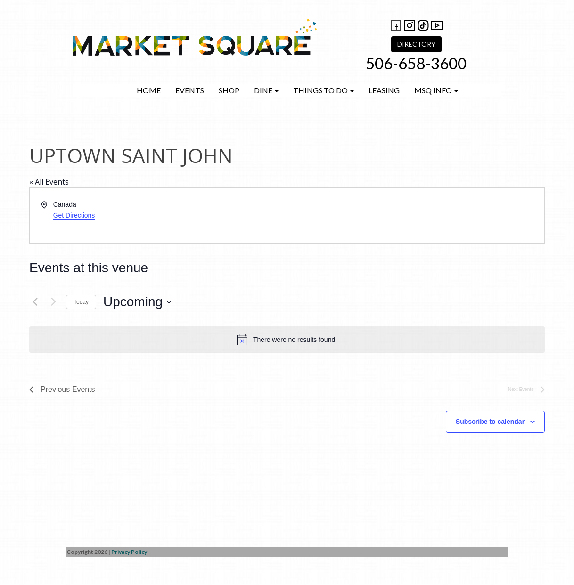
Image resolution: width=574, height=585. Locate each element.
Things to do (323, 90)
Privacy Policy (129, 551)
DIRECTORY (416, 44)
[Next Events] (53, 302)
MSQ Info (436, 90)
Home (149, 90)
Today (81, 302)
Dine (266, 90)
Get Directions (74, 215)
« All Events (49, 182)
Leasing (384, 90)
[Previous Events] (35, 302)
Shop (229, 90)
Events (189, 90)
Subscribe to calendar (490, 421)
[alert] (287, 339)
